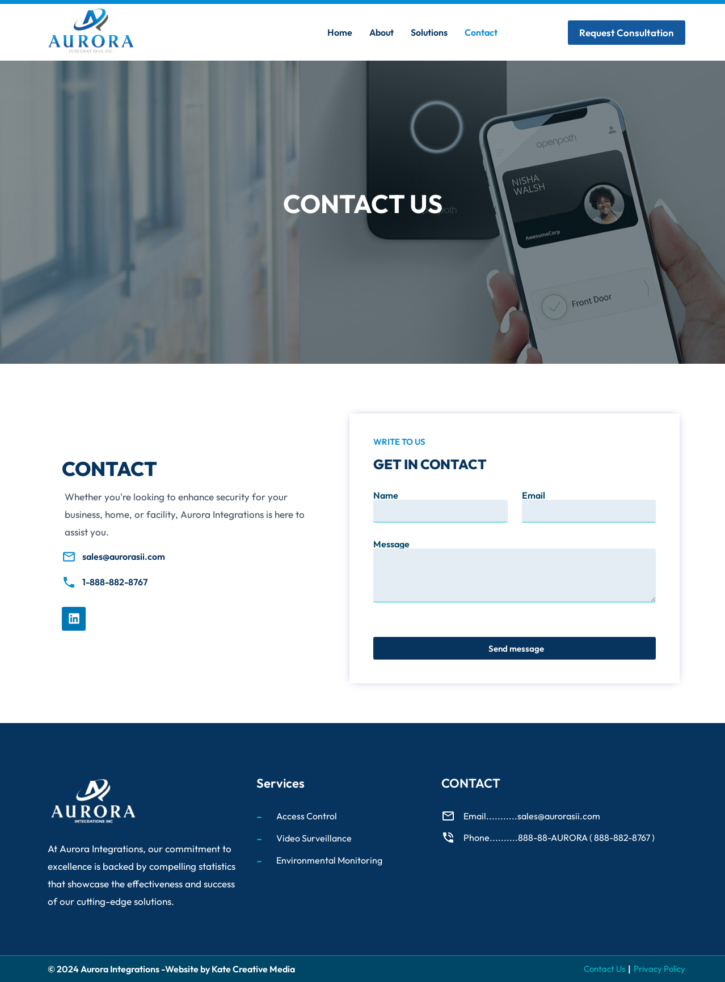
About (381, 32)
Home (339, 32)
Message (391, 544)
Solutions (429, 32)
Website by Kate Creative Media (230, 969)
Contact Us (604, 968)
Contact (481, 32)
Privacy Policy (659, 968)
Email (533, 495)
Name (385, 495)
